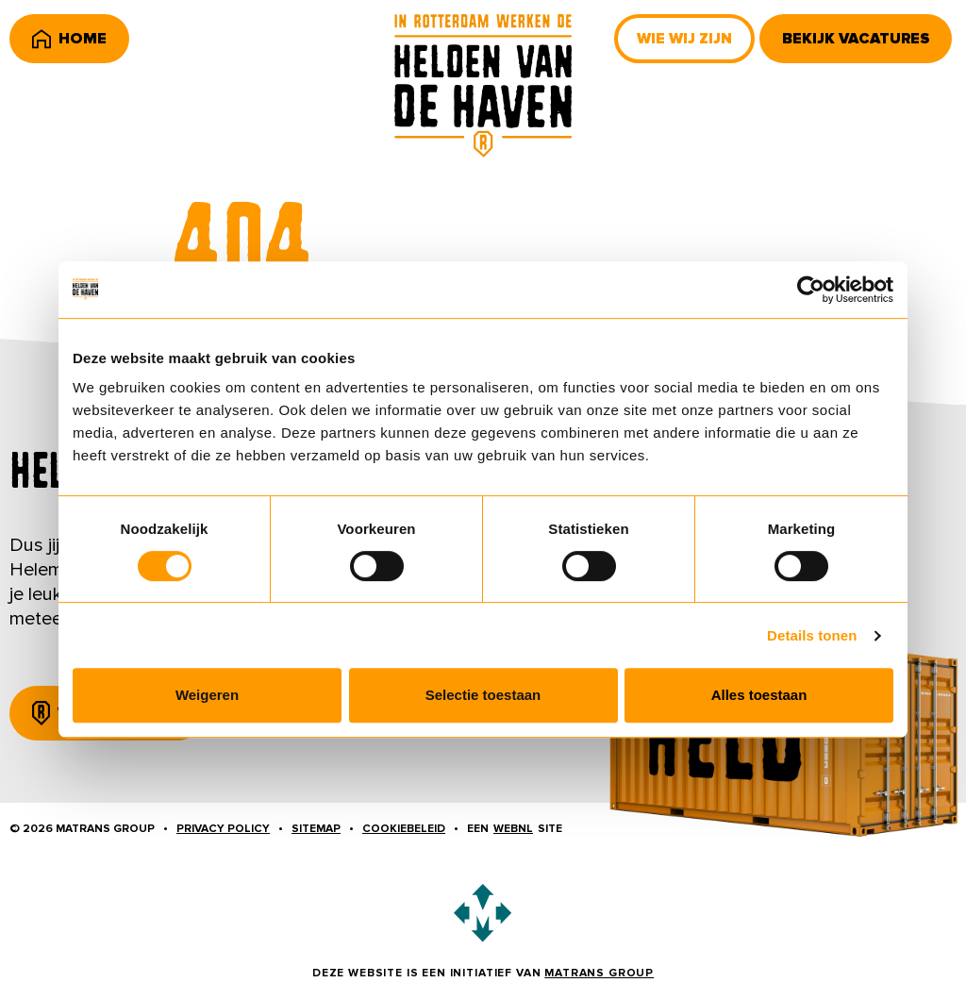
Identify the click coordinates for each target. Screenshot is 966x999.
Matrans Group (599, 973)
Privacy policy (223, 829)
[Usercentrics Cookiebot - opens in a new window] (810, 289)
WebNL (513, 829)
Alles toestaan (759, 695)
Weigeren (207, 695)
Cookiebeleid (403, 829)
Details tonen (812, 635)
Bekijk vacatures (855, 38)
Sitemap (316, 829)
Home (69, 38)
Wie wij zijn (684, 38)
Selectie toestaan (483, 695)
